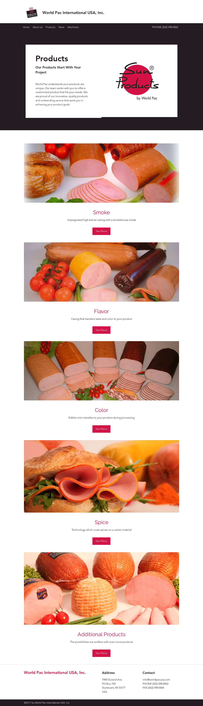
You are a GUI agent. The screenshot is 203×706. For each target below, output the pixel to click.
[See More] (101, 231)
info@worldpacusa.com (156, 679)
